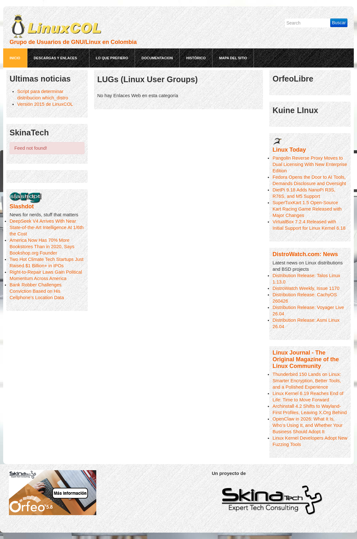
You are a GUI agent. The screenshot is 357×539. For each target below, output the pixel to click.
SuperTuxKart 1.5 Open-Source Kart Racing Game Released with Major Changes (307, 209)
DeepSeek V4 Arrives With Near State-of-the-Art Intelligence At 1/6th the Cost (47, 227)
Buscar (339, 22)
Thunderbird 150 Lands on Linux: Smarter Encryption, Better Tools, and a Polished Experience (307, 381)
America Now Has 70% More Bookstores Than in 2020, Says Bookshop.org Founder (42, 246)
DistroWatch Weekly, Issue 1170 (306, 288)
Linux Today (289, 150)
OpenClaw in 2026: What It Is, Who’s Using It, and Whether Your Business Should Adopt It (308, 425)
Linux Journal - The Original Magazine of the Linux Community (306, 359)
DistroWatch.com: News (305, 254)
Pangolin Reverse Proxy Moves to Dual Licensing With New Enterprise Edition (310, 164)
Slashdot (22, 206)
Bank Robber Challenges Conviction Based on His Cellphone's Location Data (37, 291)
